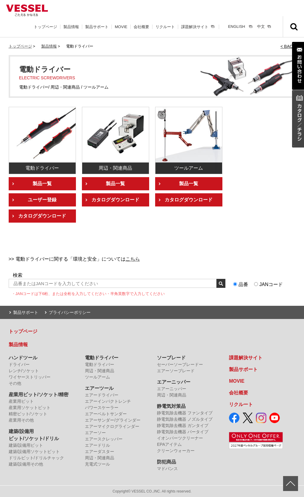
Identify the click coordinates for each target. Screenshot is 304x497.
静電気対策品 (171, 406)
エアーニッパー (173, 381)
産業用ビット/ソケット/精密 (39, 394)
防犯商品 (166, 461)
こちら (133, 259)
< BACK (287, 46)
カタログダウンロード (42, 215)
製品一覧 (42, 183)
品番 (243, 284)
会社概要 (141, 27)
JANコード (271, 284)
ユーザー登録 (42, 199)
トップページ (45, 27)
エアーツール (99, 388)
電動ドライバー (101, 357)
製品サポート (97, 27)
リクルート (165, 27)
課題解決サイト (194, 27)
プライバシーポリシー (70, 312)
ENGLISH (236, 26)
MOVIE (121, 27)
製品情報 (71, 27)
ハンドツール (23, 357)
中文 (261, 26)
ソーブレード (171, 357)
